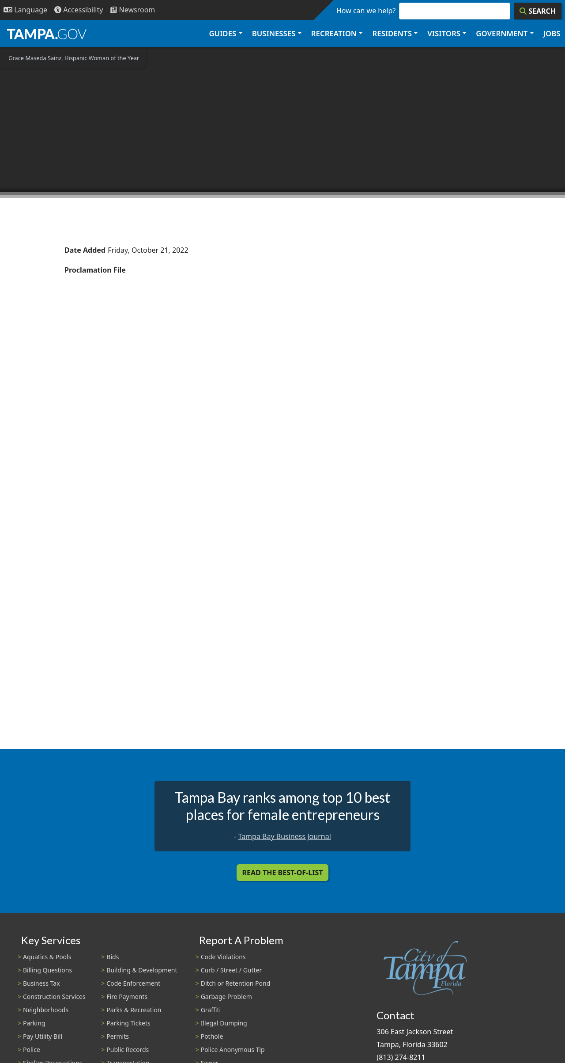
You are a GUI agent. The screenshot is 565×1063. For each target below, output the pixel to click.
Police (31, 1049)
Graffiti (211, 1010)
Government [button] (501, 33)
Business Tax (41, 983)
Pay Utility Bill (42, 1036)
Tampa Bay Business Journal (284, 836)
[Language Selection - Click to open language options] (25, 10)
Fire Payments (126, 996)
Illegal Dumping (224, 1023)
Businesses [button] (274, 33)
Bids (112, 957)
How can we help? (366, 10)
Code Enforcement (133, 983)
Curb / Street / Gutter (231, 970)
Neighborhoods (45, 1010)
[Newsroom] (132, 10)
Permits (117, 1036)
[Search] (537, 11)
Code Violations (223, 957)
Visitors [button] (443, 33)
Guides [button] (222, 33)
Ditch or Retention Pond (236, 983)
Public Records (127, 1049)
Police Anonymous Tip (233, 1049)
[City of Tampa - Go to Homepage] (47, 33)
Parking (34, 1023)
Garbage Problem (226, 996)
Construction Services (54, 996)
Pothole (212, 1036)
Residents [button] (392, 33)
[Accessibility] (78, 10)
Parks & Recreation (133, 1010)
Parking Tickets (128, 1023)
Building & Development (141, 970)
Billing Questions (47, 970)
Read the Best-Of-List (282, 872)
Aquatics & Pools (47, 957)
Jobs (552, 33)
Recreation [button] (334, 33)
